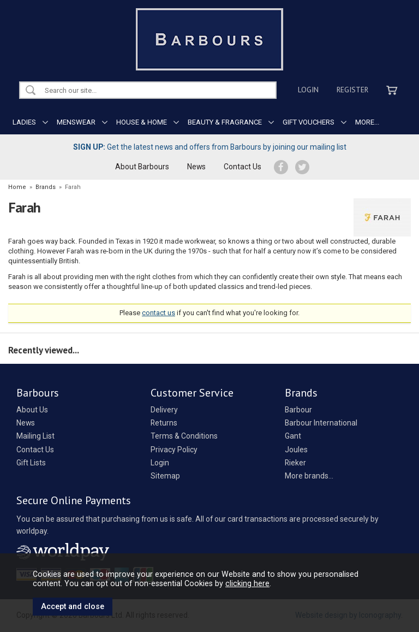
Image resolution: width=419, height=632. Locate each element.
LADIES (24, 122)
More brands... (309, 475)
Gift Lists (31, 462)
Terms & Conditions (184, 436)
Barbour (298, 409)
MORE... (367, 122)
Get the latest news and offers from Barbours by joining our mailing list (209, 147)
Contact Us (242, 166)
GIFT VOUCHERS (308, 122)
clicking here (247, 583)
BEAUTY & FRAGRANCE (225, 122)
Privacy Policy (174, 449)
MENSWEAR (76, 122)
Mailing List (35, 436)
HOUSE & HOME (141, 122)
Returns (164, 422)
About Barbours (142, 166)
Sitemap (165, 475)
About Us (32, 409)
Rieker (295, 462)
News (196, 166)
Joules (296, 449)
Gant (293, 436)
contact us (158, 313)
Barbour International (321, 422)
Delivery (164, 409)
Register (352, 89)
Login (308, 89)
